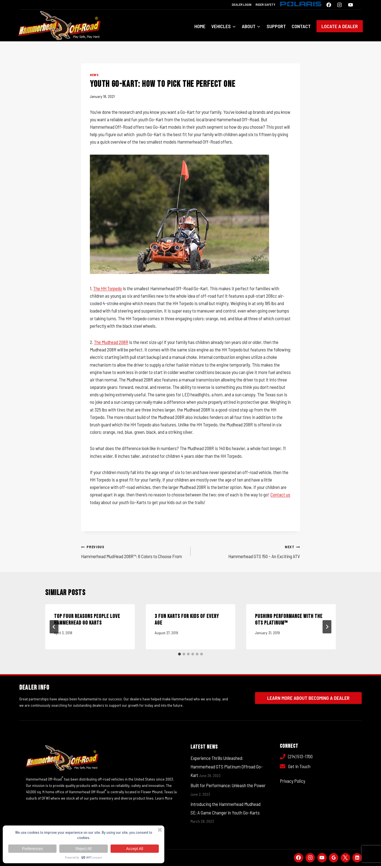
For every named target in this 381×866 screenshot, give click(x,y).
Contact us (280, 494)
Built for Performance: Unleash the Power (227, 785)
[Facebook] (329, 4)
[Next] (327, 626)
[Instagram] (339, 4)
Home (199, 26)
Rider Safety (265, 4)
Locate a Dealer (339, 26)
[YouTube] (350, 4)
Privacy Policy (292, 781)
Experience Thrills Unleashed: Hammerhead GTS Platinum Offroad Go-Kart (226, 766)
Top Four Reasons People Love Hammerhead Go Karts (87, 619)
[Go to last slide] (54, 626)
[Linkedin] (357, 857)
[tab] (179, 654)
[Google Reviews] (333, 857)
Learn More (164, 798)
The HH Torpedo (107, 288)
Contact (301, 26)
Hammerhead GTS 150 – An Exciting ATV (247, 551)
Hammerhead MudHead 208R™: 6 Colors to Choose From (133, 551)
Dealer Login (241, 4)
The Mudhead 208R (111, 342)
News (94, 75)
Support (276, 26)
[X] (345, 857)
